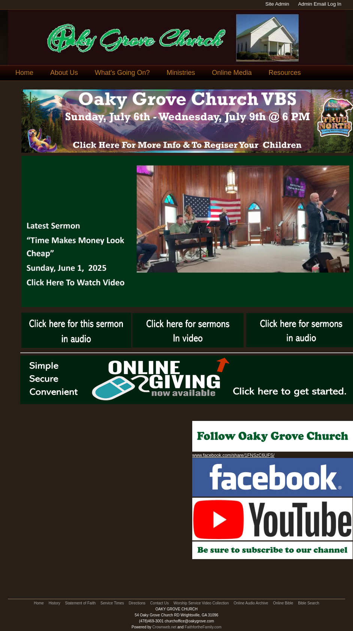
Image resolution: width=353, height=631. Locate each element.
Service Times (112, 603)
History (54, 603)
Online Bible (283, 603)
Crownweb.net (164, 627)
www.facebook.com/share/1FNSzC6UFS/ (233, 455)
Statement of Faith (80, 603)
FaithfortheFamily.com (203, 627)
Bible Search (308, 603)
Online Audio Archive (250, 603)
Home (24, 72)
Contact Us (159, 603)
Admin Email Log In (319, 4)
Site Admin (277, 4)
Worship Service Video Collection (201, 603)
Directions (137, 603)
